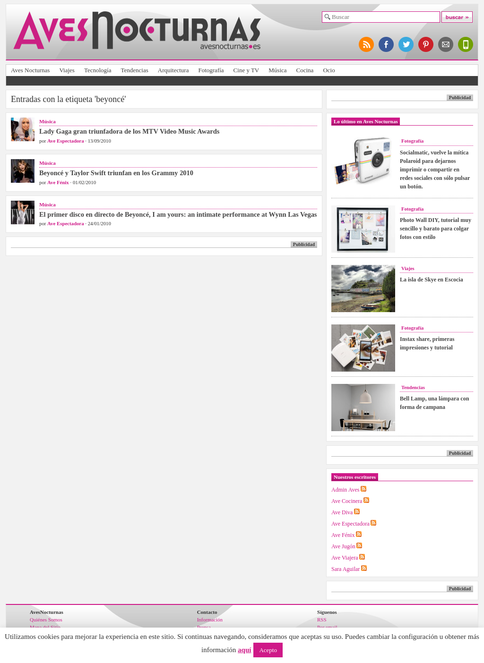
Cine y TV (246, 70)
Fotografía (211, 70)
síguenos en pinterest (426, 44)
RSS (322, 619)
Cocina (305, 70)
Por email (327, 627)
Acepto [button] (268, 650)
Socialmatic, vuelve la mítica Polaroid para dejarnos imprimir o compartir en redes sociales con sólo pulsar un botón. (435, 169)
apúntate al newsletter (446, 44)
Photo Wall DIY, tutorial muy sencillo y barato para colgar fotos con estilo (435, 228)
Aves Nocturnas (30, 70)
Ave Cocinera (346, 501)
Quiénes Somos (46, 619)
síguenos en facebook (387, 44)
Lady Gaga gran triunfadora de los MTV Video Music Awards (129, 131)
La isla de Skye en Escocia (431, 279)
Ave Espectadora (65, 141)
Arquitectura (173, 70)
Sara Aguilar (345, 569)
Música (277, 70)
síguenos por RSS (367, 44)
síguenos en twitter (406, 44)
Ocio (329, 70)
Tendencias (134, 70)
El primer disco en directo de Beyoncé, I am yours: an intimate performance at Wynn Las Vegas (178, 214)
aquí (244, 650)
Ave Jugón (343, 546)
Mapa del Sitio (45, 627)
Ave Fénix (58, 182)
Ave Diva (342, 512)
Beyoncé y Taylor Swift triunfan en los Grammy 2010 (116, 173)
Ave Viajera (344, 557)
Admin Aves (345, 489)
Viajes (66, 70)
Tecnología (98, 70)
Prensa (204, 627)
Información (210, 619)
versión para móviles (466, 44)
